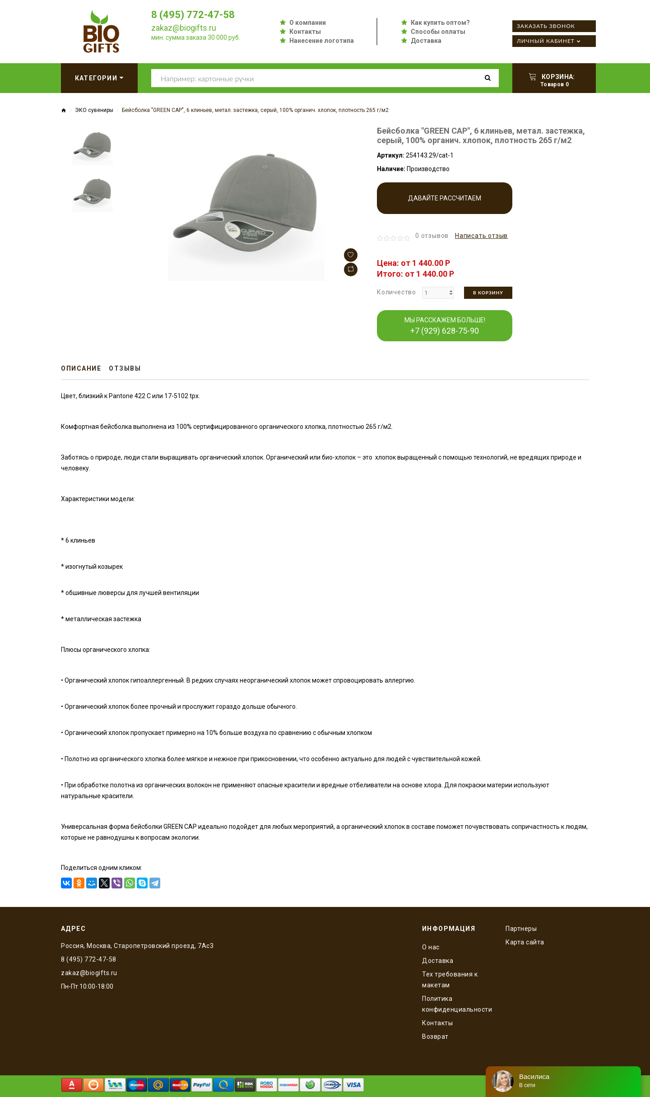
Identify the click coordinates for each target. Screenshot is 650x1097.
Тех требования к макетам (450, 980)
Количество (396, 292)
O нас (431, 947)
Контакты (305, 31)
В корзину (488, 292)
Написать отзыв (481, 235)
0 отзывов (432, 235)
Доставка (426, 40)
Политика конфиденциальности (457, 1004)
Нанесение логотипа (321, 40)
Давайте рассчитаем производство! (444, 204)
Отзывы (125, 368)
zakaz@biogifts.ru (183, 28)
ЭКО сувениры (94, 110)
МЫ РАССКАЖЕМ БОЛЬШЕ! (444, 325)
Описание (81, 368)
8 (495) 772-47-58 (193, 14)
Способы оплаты (438, 31)
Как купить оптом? (440, 22)
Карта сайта (525, 942)
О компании (307, 22)
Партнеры (521, 928)
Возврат (435, 1036)
